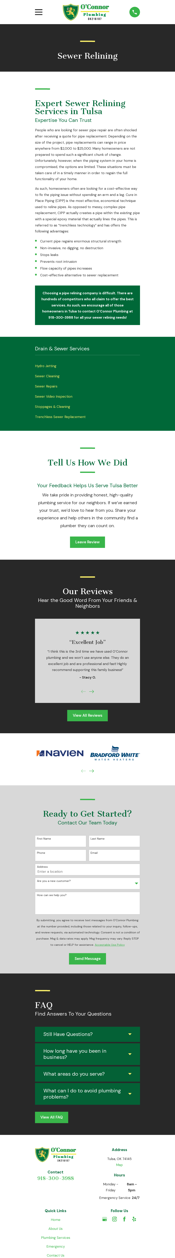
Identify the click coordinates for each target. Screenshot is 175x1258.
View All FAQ (51, 1117)
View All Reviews (87, 715)
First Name (44, 838)
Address (42, 867)
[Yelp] (134, 1219)
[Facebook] (124, 1219)
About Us (55, 1228)
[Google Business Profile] (104, 1219)
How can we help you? (52, 895)
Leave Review (87, 542)
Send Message (88, 958)
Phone (41, 853)
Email (94, 853)
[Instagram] (114, 1219)
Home (55, 1219)
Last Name (98, 838)
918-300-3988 (55, 1178)
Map (119, 1165)
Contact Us (55, 1255)
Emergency (55, 1246)
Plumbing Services (55, 1237)
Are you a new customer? (54, 881)
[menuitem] (87, 366)
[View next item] (91, 691)
